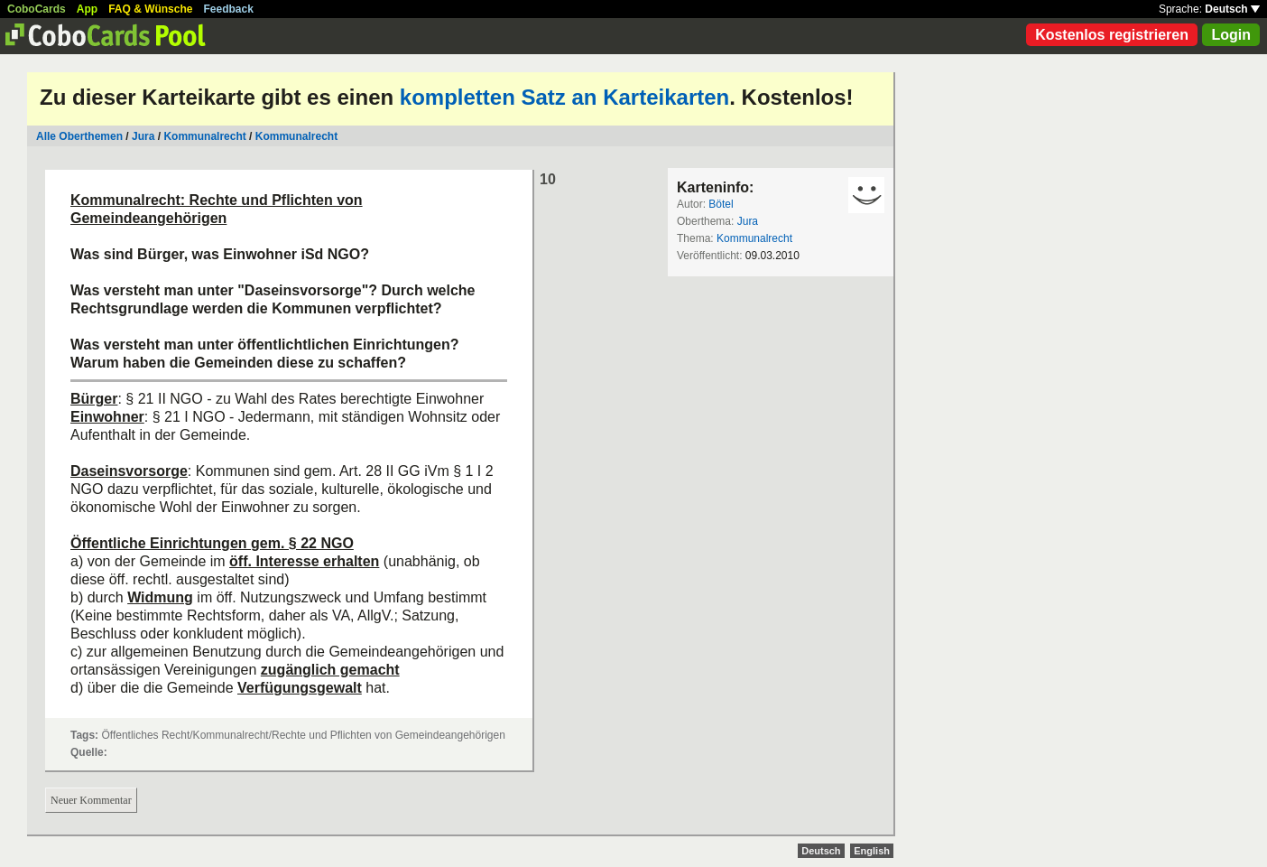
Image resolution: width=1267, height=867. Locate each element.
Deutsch (1232, 9)
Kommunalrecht (206, 136)
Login (1231, 34)
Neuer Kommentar (91, 800)
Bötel (720, 204)
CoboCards (36, 9)
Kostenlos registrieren (1111, 34)
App (87, 9)
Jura (143, 136)
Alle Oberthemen (79, 136)
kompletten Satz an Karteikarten (564, 97)
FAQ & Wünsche (150, 9)
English (872, 850)
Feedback (229, 9)
